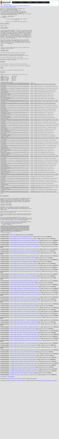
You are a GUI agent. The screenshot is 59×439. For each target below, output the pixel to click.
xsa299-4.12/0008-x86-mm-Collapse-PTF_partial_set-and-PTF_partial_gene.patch (25, 401)
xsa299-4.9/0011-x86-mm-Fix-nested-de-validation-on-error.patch (22, 331)
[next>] (4, 6)
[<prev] (1, 6)
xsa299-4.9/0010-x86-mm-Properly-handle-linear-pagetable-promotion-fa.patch (24, 329)
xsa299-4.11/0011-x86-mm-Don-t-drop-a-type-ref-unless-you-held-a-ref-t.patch (24, 383)
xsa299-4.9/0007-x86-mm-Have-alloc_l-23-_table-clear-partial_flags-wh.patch (24, 322)
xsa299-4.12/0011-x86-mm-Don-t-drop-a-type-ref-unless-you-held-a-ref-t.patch (24, 408)
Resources (37, 2)
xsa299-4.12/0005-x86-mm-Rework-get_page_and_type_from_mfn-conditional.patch (26, 394)
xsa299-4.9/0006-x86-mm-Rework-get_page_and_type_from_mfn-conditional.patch (25, 319)
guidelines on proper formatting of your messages (47, 437)
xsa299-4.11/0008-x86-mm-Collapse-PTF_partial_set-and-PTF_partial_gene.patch (25, 376)
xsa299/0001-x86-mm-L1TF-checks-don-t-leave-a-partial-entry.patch (23, 410)
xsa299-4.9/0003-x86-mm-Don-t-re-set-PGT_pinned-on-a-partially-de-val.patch (25, 313)
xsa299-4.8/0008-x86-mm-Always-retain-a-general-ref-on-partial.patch (23, 297)
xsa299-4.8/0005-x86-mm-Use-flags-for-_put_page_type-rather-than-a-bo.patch (24, 290)
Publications (30, 2)
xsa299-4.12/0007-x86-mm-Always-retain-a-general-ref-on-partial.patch (23, 399)
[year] (13, 6)
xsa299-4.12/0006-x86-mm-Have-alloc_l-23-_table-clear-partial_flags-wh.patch (24, 397)
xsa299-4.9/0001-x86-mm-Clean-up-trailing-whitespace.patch (21, 309)
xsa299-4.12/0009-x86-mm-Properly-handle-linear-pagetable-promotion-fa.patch (25, 404)
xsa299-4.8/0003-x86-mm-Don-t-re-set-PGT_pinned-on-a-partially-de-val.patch (25, 286)
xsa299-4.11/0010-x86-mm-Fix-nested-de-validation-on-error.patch (22, 381)
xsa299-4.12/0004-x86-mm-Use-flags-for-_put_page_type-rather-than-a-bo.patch (25, 392)
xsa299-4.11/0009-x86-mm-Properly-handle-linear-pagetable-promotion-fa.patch (25, 379)
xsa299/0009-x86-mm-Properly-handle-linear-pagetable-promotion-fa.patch (24, 427)
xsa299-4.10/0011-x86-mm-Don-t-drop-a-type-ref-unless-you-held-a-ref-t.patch (24, 358)
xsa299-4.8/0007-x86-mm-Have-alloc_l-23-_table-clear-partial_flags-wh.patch (24, 295)
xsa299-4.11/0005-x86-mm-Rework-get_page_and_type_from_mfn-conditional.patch (26, 369)
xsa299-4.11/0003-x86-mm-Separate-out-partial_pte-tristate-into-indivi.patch (24, 365)
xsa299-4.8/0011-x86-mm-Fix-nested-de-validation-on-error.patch (22, 304)
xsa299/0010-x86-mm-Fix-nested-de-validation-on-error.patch (21, 429)
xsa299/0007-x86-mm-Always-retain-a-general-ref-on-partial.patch (22, 423)
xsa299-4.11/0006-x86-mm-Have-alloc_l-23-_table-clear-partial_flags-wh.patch (24, 372)
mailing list (35, 435)
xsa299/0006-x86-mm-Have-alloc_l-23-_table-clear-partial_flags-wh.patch (24, 421)
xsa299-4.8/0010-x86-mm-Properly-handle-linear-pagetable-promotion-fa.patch (24, 302)
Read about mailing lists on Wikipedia (24, 437)
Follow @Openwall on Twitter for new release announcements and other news (15, 5)
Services (21, 2)
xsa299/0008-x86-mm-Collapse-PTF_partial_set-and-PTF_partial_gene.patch (24, 425)
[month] (10, 6)
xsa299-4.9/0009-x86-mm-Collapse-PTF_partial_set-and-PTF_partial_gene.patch (25, 326)
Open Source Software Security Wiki (15, 435)
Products (14, 2)
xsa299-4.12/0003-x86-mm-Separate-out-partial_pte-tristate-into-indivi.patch (24, 390)
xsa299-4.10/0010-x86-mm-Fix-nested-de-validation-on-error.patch (22, 356)
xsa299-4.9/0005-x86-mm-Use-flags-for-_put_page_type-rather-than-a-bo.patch (24, 317)
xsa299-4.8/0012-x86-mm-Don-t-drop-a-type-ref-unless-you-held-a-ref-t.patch (24, 306)
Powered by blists (3, 433)
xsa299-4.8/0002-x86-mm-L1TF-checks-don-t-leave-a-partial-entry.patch (23, 284)
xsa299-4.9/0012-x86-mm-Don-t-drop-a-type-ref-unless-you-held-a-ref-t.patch (24, 333)
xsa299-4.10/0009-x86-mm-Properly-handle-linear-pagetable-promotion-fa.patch (25, 354)
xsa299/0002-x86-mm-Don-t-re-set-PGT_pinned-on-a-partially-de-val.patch (24, 412)
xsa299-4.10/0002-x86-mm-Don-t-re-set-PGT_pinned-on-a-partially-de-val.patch (25, 338)
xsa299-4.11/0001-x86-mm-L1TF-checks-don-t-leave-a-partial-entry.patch (23, 360)
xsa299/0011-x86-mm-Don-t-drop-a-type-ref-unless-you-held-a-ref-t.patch (23, 431)
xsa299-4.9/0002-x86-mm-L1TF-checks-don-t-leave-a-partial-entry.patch (23, 311)
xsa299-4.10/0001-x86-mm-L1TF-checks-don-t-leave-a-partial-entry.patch (23, 336)
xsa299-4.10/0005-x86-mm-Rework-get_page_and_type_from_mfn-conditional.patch (26, 344)
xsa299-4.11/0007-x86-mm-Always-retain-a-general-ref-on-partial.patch (23, 374)
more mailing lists (11, 433)
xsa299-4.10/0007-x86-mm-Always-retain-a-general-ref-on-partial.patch (23, 349)
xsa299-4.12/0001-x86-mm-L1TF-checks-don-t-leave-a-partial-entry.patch (23, 385)
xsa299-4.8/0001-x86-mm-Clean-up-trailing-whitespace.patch (21, 282)
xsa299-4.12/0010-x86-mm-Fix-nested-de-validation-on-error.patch (22, 406)
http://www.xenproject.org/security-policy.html (11, 266)
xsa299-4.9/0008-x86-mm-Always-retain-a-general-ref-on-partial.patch (23, 324)
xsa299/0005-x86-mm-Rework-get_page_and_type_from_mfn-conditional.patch (25, 419)
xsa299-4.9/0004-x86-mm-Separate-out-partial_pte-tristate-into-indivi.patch (24, 315)
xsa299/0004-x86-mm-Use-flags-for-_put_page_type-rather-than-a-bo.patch (24, 417)
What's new (44, 2)
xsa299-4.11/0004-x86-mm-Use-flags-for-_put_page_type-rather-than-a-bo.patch (25, 367)
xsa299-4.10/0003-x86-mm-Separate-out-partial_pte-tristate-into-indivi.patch (24, 340)
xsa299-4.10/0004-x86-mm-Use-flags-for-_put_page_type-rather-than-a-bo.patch (25, 342)
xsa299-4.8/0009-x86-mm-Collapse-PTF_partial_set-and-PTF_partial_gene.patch (25, 299)
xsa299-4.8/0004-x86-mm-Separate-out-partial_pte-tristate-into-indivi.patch (24, 288)
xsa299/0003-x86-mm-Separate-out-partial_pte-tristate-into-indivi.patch (23, 415)
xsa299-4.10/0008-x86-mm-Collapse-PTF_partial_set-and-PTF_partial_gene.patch (25, 351)
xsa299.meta (12, 279)
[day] (7, 6)
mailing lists (9, 437)
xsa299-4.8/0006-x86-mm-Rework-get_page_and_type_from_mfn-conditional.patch (25, 292)
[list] (15, 6)
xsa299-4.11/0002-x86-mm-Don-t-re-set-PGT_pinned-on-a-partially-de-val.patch (25, 363)
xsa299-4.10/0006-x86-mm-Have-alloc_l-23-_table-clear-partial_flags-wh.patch (24, 347)
